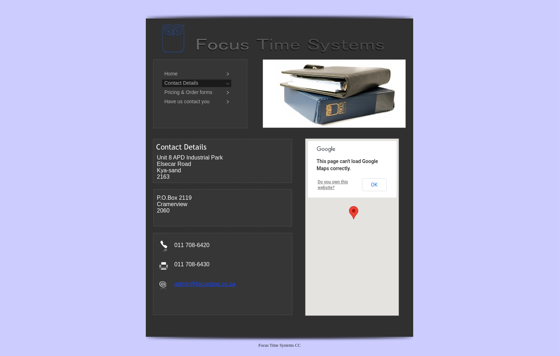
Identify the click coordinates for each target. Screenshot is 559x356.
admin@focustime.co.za (204, 284)
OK (374, 185)
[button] (353, 212)
